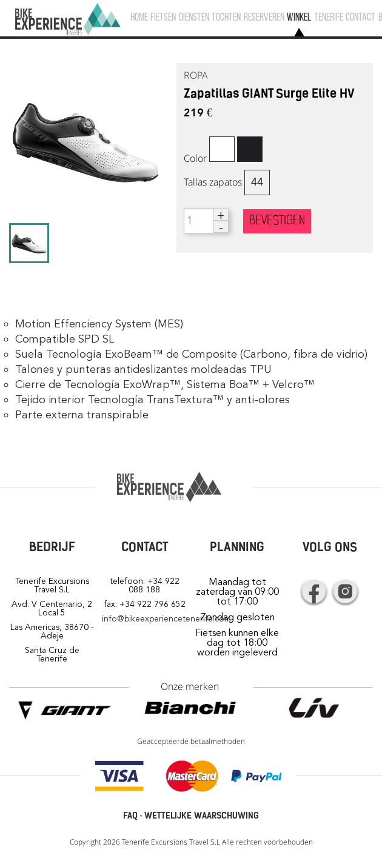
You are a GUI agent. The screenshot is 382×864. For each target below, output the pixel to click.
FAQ (130, 816)
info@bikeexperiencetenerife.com (166, 619)
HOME (139, 18)
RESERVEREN (264, 18)
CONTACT (360, 18)
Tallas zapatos (213, 182)
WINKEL (299, 18)
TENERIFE (328, 18)
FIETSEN (163, 18)
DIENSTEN (194, 18)
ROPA (196, 75)
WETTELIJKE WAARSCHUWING (201, 816)
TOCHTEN (226, 18)
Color (195, 158)
